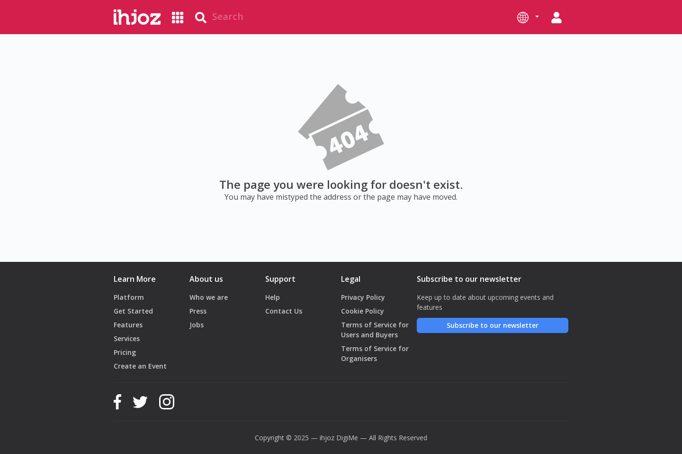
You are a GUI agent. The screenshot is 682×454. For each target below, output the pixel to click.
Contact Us (283, 310)
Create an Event (140, 366)
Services (127, 338)
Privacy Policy (363, 297)
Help (272, 297)
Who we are (208, 297)
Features (128, 324)
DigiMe (347, 437)
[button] (528, 17)
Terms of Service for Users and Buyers (375, 329)
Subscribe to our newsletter (492, 325)
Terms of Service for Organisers (375, 353)
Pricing (125, 352)
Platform (129, 297)
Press (197, 310)
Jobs (196, 324)
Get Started (133, 310)
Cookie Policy (362, 310)
